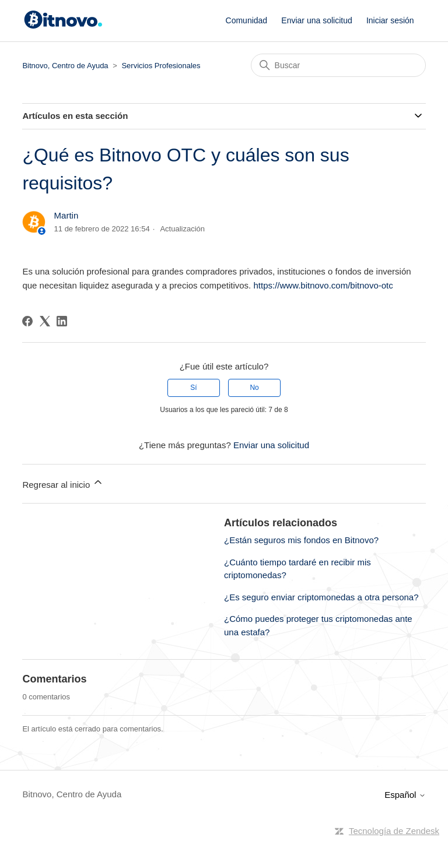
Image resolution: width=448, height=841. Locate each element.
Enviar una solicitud (316, 20)
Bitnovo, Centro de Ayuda (65, 65)
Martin (66, 215)
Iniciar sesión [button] (390, 20)
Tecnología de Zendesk (394, 831)
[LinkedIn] (62, 321)
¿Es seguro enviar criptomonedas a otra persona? (321, 597)
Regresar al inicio (63, 483)
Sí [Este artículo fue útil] (193, 387)
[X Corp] (45, 321)
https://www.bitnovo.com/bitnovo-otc (323, 285)
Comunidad (247, 20)
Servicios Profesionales (160, 65)
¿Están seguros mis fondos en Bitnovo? (301, 540)
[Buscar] (338, 65)
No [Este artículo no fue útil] (254, 387)
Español (404, 795)
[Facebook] (27, 321)
